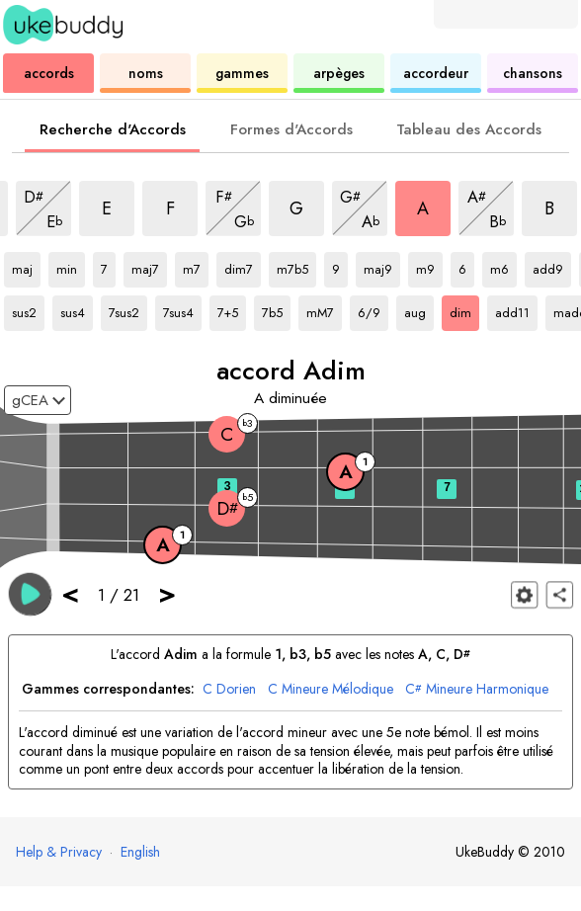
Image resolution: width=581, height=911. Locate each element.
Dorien (229, 689)
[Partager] (559, 594)
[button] (30, 593)
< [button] (70, 593)
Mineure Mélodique (330, 689)
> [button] (167, 593)
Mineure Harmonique (476, 689)
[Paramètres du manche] (524, 594)
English (140, 852)
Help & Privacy (59, 852)
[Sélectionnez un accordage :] (37, 400)
